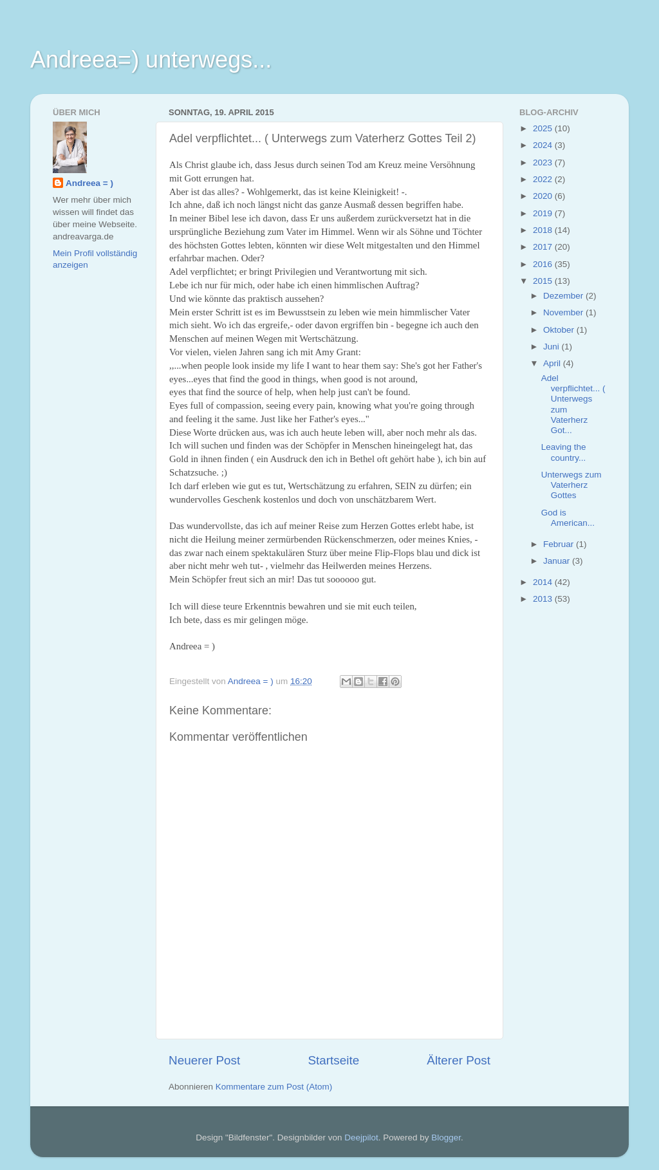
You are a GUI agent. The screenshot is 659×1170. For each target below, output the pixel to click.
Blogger (446, 1137)
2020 (544, 196)
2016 (544, 264)
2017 (544, 247)
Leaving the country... (563, 452)
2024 (544, 145)
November (564, 312)
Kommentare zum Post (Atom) (274, 1086)
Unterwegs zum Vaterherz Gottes (571, 485)
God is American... (568, 518)
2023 (544, 162)
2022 (544, 179)
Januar (557, 561)
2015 (544, 281)
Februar (559, 544)
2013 (544, 599)
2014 (544, 582)
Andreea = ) (89, 183)
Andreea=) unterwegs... (151, 59)
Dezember (564, 296)
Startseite (333, 1060)
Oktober (560, 330)
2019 (544, 213)
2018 (544, 230)
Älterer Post (458, 1060)
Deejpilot (361, 1137)
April (553, 363)
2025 (544, 128)
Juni (552, 346)
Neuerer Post (204, 1060)
